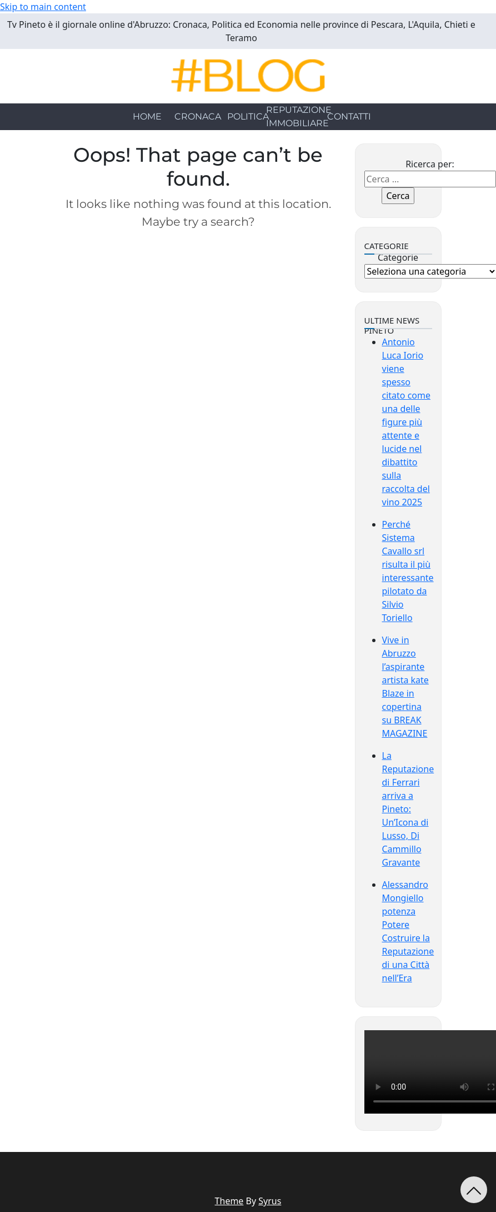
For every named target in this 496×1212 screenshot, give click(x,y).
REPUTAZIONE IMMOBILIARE (299, 116)
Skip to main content (43, 7)
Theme (229, 1201)
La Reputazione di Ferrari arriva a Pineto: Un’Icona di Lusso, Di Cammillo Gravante (408, 808)
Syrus (269, 1201)
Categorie (398, 257)
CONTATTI (349, 116)
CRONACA (197, 116)
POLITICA (248, 116)
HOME (147, 116)
